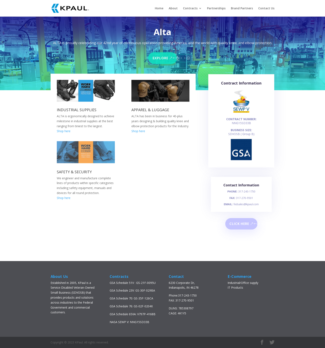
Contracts (190, 8)
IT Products (235, 287)
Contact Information (241, 187)
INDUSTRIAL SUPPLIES (76, 109)
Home (159, 8)
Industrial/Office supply (243, 283)
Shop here (63, 131)
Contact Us (266, 8)
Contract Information (241, 87)
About (173, 8)
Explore (160, 57)
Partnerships (216, 8)
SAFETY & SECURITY (74, 171)
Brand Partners (242, 8)
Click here (239, 224)
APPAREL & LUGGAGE (150, 109)
